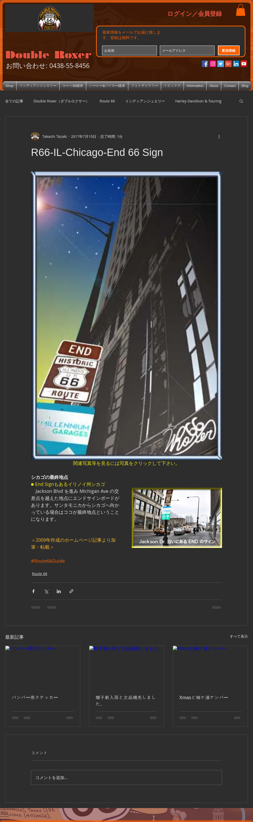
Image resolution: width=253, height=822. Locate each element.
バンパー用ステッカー (35, 697)
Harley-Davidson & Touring (198, 101)
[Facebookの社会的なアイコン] (205, 64)
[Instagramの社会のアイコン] (213, 64)
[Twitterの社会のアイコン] (220, 64)
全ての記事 (14, 101)
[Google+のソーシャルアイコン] (228, 64)
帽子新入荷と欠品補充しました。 (126, 701)
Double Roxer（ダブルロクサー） (61, 101)
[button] (241, 10)
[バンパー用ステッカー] (42, 667)
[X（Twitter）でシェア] (46, 591)
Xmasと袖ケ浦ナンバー (203, 697)
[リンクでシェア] (71, 591)
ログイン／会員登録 (194, 13)
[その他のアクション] (219, 136)
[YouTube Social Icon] (244, 64)
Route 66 (107, 101)
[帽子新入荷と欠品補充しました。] (126, 667)
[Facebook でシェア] (33, 591)
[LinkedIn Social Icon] (236, 64)
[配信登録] (229, 50)
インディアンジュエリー (145, 101)
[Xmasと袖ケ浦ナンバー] (210, 667)
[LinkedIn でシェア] (58, 591)
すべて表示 (239, 636)
